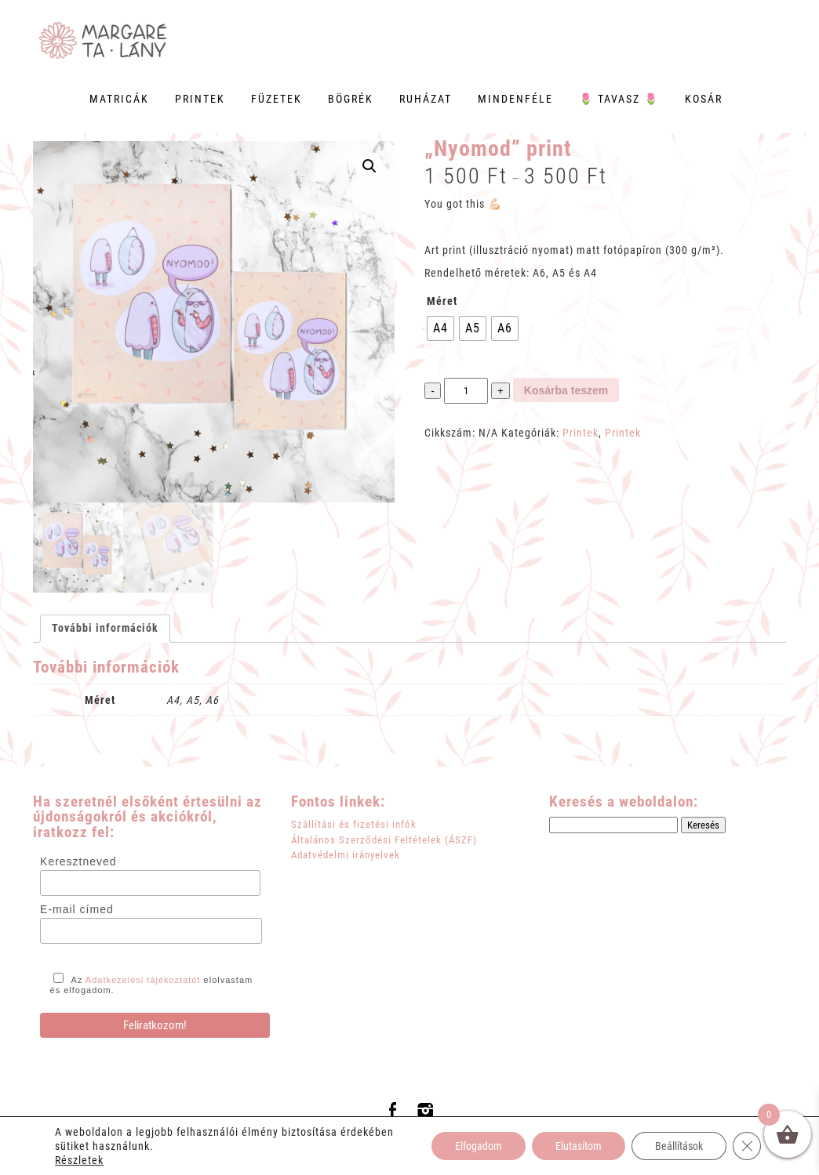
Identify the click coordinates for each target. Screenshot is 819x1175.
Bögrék (350, 98)
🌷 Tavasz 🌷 (619, 98)
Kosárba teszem (566, 390)
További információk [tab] (105, 628)
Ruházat (425, 98)
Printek (200, 98)
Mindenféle (515, 98)
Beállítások (679, 1146)
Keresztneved (78, 861)
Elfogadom (478, 1146)
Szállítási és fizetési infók (354, 824)
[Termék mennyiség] (466, 391)
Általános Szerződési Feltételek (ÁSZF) (384, 840)
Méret (442, 301)
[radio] (440, 328)
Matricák (119, 98)
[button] (369, 166)
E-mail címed (77, 909)
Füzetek (276, 98)
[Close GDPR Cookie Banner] (747, 1146)
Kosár (704, 98)
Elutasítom (578, 1146)
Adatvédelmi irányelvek (345, 855)
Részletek (79, 1160)
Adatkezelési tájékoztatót (143, 980)
